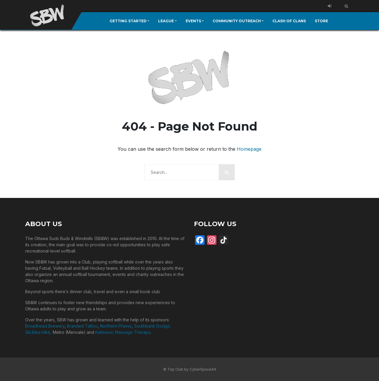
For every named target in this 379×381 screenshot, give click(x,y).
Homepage (249, 149)
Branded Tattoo (82, 325)
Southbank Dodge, (152, 325)
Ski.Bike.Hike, (39, 331)
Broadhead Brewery (45, 325)
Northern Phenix (116, 325)
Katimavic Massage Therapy (122, 331)
